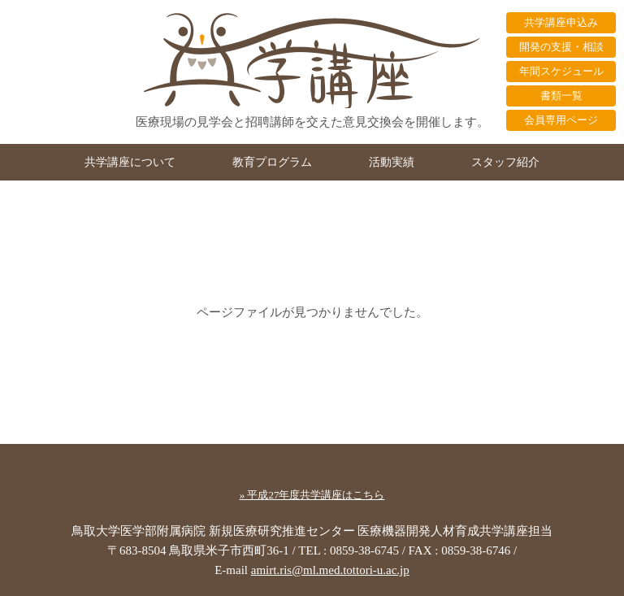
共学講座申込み (561, 22)
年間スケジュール (561, 71)
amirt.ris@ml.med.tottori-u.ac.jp (330, 569)
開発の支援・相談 (561, 47)
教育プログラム (272, 162)
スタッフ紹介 (505, 162)
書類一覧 (561, 95)
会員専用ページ (561, 120)
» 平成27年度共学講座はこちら (312, 495)
